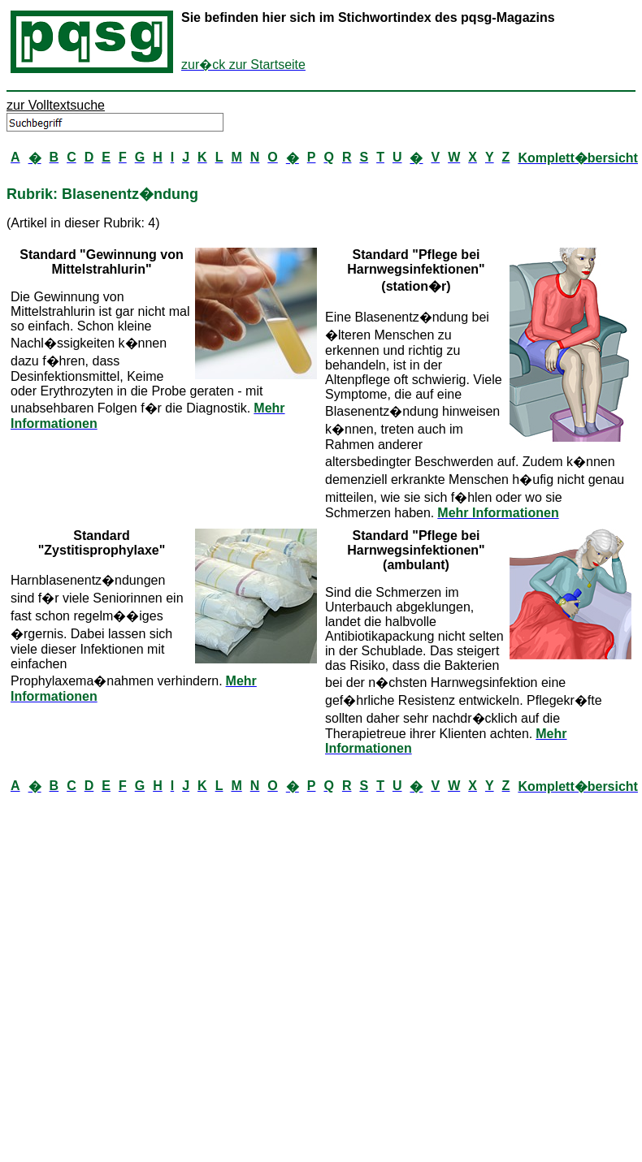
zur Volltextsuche (56, 105)
